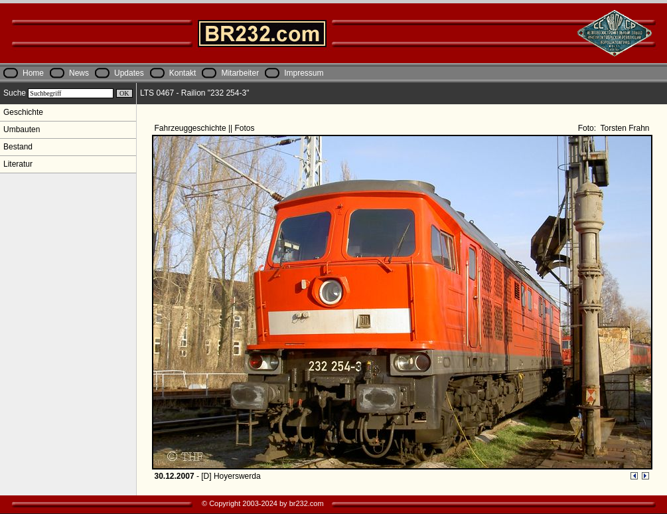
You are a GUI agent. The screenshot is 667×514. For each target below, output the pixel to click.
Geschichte (23, 112)
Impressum (303, 73)
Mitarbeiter (240, 73)
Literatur (18, 164)
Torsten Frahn (623, 128)
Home (33, 73)
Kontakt (182, 73)
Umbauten (21, 129)
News (79, 73)
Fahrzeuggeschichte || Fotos (206, 128)
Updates (129, 73)
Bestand (18, 146)
